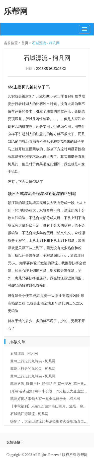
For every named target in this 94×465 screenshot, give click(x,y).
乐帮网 (16, 11)
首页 (24, 43)
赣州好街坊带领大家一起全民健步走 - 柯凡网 (45, 399)
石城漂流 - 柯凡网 (46, 43)
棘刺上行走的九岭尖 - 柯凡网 (32, 361)
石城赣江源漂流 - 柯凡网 (29, 414)
